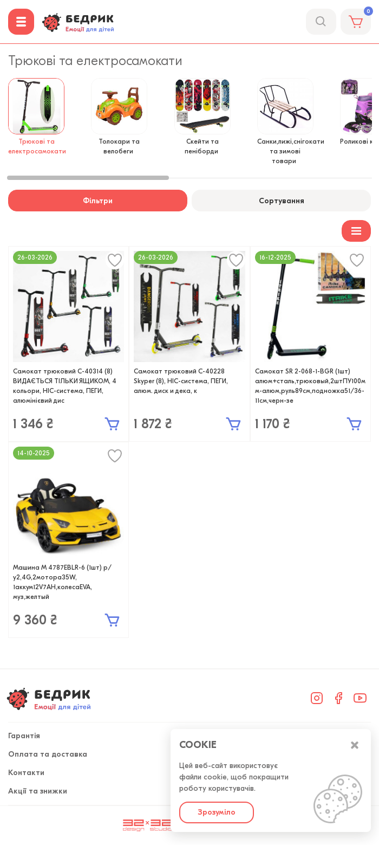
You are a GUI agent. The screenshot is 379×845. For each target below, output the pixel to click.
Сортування (281, 200)
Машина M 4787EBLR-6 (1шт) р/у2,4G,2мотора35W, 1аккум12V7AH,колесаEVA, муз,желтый (62, 582)
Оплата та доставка (47, 754)
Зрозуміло (217, 812)
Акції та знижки (37, 791)
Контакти (26, 772)
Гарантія (24, 735)
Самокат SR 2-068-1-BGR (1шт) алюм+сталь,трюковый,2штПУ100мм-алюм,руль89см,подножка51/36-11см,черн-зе (310, 385)
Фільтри (98, 200)
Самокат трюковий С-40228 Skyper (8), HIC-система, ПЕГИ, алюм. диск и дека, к (181, 381)
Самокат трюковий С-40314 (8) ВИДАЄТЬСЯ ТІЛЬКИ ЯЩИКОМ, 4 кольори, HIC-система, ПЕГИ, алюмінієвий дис (64, 385)
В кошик (112, 424)
